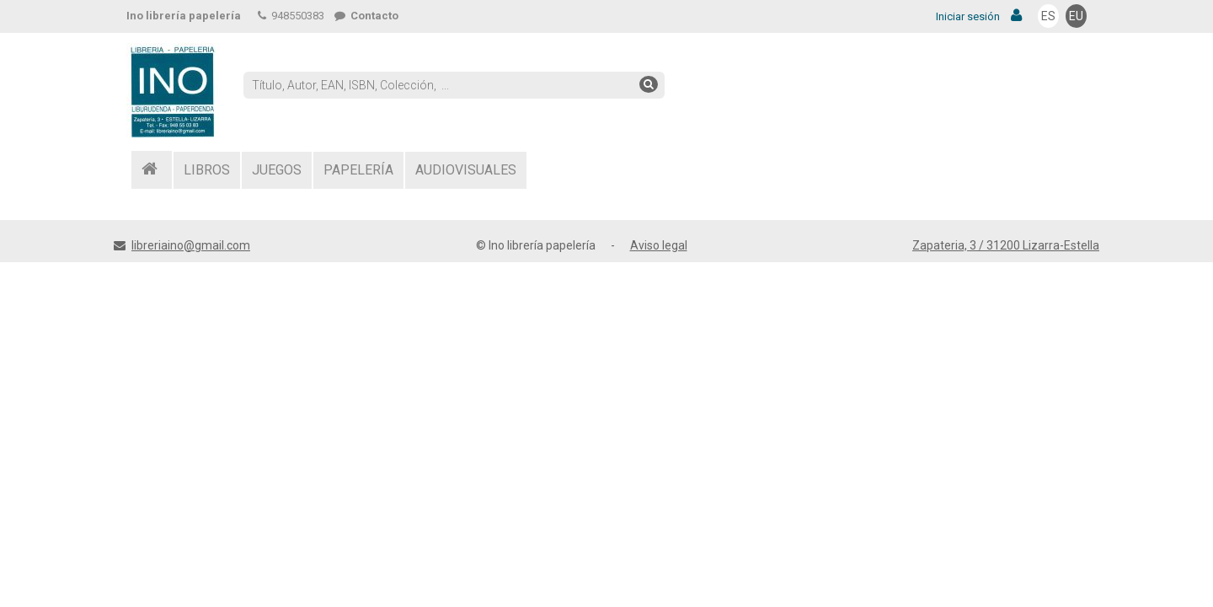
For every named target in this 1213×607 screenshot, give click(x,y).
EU (1076, 16)
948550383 (291, 15)
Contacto (366, 15)
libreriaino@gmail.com (190, 245)
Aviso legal (658, 245)
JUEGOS (277, 170)
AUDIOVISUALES (465, 170)
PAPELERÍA (358, 170)
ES (1048, 16)
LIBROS (207, 170)
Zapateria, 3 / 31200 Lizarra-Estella (1005, 245)
